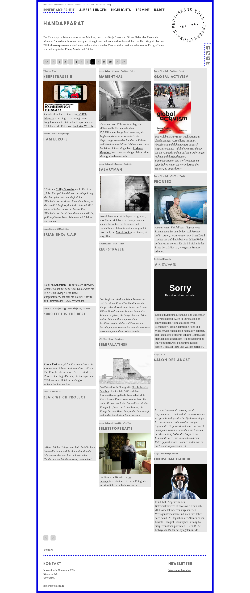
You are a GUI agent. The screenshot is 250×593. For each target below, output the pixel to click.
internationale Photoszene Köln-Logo (189, 25)
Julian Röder (196, 239)
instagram (208, 59)
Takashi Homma (191, 334)
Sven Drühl (198, 235)
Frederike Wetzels (83, 126)
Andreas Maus (124, 299)
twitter (208, 53)
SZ (188, 243)
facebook (208, 47)
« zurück (48, 549)
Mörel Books (123, 232)
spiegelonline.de (189, 530)
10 (110, 61)
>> (123, 61)
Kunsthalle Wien (164, 438)
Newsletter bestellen (179, 570)
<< (46, 61)
